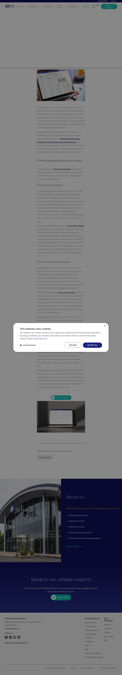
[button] (28, 345)
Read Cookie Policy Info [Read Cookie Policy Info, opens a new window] (37, 338)
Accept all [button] (92, 345)
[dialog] (61, 337)
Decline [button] (73, 345)
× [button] (105, 326)
